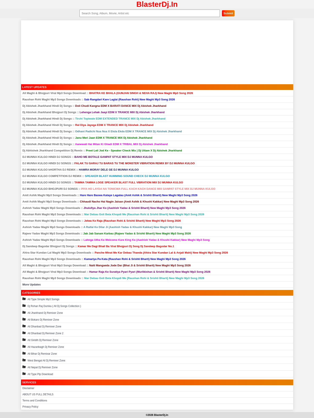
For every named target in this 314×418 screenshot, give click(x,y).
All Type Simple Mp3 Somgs (41, 299)
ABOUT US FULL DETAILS (38, 394)
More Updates (32, 284)
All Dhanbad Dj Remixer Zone (42, 326)
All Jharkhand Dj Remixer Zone (43, 312)
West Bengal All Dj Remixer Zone (44, 360)
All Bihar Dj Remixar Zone (40, 353)
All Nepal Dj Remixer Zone (40, 367)
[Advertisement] (157, 52)
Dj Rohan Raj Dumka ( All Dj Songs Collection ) (52, 306)
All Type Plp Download (38, 374)
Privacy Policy (30, 406)
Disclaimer (28, 388)
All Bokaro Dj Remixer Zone (41, 319)
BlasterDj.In (157, 4)
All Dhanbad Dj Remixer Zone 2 (43, 333)
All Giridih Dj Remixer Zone (40, 340)
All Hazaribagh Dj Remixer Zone (43, 346)
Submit (228, 13)
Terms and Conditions (35, 400)
